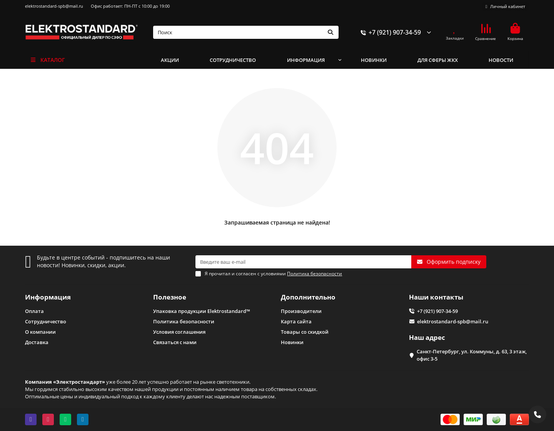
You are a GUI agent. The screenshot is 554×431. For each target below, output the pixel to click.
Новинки (292, 342)
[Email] (303, 261)
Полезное (169, 297)
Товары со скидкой (305, 331)
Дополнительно (308, 297)
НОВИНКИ (374, 60)
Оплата (34, 311)
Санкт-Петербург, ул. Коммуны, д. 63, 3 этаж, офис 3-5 (472, 355)
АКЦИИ (170, 60)
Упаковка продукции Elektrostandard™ (201, 311)
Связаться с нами (175, 342)
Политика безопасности (183, 321)
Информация (48, 297)
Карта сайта (296, 321)
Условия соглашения (179, 331)
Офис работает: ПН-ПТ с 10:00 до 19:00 (130, 6)
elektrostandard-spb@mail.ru (54, 6)
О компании (40, 331)
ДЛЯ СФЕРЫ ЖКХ (437, 60)
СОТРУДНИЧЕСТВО (233, 60)
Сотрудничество (45, 321)
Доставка (36, 342)
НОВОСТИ (501, 60)
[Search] (246, 32)
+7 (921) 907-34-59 (389, 32)
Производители (301, 311)
